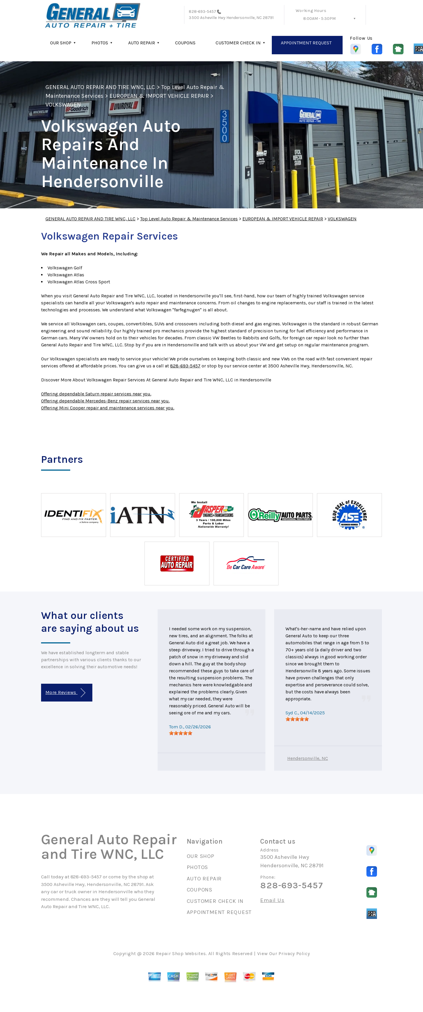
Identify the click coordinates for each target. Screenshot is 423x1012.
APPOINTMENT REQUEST (306, 43)
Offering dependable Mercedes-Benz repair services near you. (105, 401)
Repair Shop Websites (181, 953)
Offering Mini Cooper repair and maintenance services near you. (107, 408)
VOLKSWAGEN (63, 104)
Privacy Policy (294, 953)
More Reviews (65, 693)
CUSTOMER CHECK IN (238, 43)
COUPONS (185, 43)
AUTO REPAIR (141, 43)
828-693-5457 (202, 11)
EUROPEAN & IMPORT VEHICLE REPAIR (159, 96)
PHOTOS (99, 43)
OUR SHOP (60, 43)
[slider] (180, 733)
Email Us (272, 900)
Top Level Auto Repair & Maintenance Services (189, 218)
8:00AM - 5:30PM (319, 18)
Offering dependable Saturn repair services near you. (96, 394)
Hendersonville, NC (307, 758)
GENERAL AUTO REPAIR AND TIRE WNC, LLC (100, 87)
